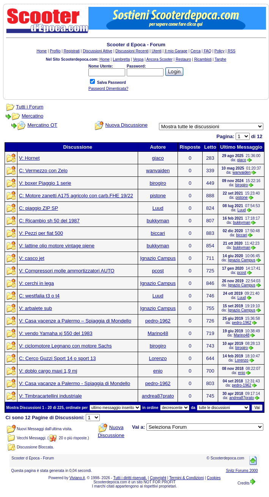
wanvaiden (158, 170)
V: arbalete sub (35, 308)
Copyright (158, 478)
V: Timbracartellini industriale (50, 396)
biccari (158, 233)
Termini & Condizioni (186, 478)
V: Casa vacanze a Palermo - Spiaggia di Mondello (74, 383)
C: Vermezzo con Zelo (43, 170)
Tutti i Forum (29, 107)
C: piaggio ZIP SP (38, 208)
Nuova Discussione (126, 125)
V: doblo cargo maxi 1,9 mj (48, 371)
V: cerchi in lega (36, 283)
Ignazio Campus (158, 258)
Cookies (213, 478)
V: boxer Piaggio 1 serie (45, 183)
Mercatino (32, 116)
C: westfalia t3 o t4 (39, 296)
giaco (158, 158)
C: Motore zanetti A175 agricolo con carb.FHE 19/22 (76, 195)
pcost (158, 271)
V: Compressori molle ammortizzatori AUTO (66, 271)
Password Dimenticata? (108, 89)
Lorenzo (158, 358)
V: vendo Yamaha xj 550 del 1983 (55, 333)
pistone (158, 195)
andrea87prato (158, 396)
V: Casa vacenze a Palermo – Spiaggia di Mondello (75, 321)
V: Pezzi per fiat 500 (41, 233)
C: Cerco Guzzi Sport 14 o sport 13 (57, 358)
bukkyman (157, 220)
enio (158, 371)
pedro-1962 (158, 321)
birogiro (157, 183)
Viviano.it (77, 478)
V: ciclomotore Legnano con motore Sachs (65, 346)
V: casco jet (31, 258)
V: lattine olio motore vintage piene (56, 245)
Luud (158, 208)
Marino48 (158, 333)
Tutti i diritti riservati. (130, 478)
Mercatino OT (42, 125)
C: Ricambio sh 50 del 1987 (49, 220)
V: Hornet (29, 158)
